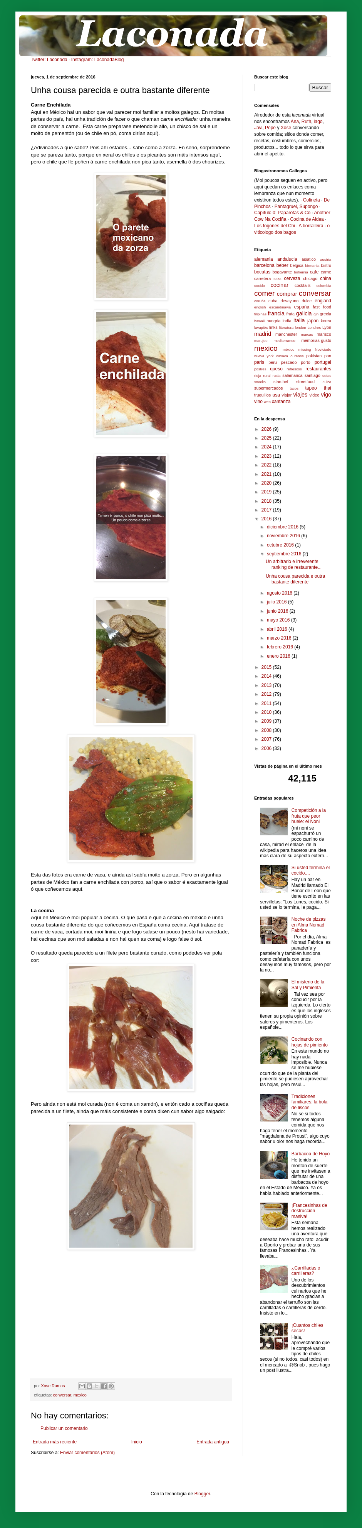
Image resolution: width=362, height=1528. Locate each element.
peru (272, 362)
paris (259, 362)
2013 (267, 685)
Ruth (306, 121)
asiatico (309, 259)
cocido (259, 285)
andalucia (287, 259)
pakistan (314, 355)
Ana (295, 121)
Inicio (136, 1442)
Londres (314, 327)
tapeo (311, 388)
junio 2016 (278, 611)
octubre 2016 (281, 545)
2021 (267, 474)
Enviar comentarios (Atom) (87, 1452)
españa (301, 307)
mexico (80, 1395)
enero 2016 (279, 656)
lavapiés (261, 327)
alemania (263, 259)
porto (305, 362)
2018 (267, 501)
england (323, 300)
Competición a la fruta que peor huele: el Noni (309, 816)
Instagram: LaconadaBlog (97, 59)
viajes (300, 395)
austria (325, 259)
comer (264, 293)
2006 (267, 748)
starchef (280, 381)
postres (260, 369)
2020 (267, 483)
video (315, 395)
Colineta (311, 200)
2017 (267, 510)
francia (276, 313)
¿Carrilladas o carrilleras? (306, 1270)
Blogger (202, 1493)
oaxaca (282, 356)
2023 (267, 456)
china (325, 278)
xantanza (281, 401)
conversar (62, 1395)
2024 (267, 447)
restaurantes (318, 369)
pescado (289, 362)
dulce (307, 300)
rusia (276, 375)
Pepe (270, 127)
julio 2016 (277, 602)
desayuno (290, 300)
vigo (326, 395)
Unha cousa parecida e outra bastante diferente (295, 578)
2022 (267, 465)
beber (282, 265)
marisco (324, 334)
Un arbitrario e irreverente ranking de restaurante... (294, 564)
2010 (267, 712)
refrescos (294, 369)
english (260, 307)
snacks (260, 382)
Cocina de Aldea (306, 219)
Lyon (326, 327)
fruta (290, 314)
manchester (286, 334)
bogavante (282, 272)
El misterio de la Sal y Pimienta (308, 984)
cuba (272, 300)
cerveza (292, 278)
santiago (312, 375)
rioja (257, 375)
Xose (286, 127)
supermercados (268, 388)
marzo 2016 (280, 638)
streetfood (305, 381)
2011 (267, 703)
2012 (267, 694)
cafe (314, 272)
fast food (322, 307)
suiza (327, 382)
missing (304, 349)
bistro (326, 265)
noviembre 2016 (284, 535)
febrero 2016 (280, 647)
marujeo (261, 340)
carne (326, 272)
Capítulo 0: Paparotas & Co (282, 212)
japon (312, 320)
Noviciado (323, 349)
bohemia (301, 272)
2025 (267, 438)
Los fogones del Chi (274, 225)
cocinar (279, 285)
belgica (296, 265)
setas (326, 375)
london (300, 327)
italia (299, 320)
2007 (267, 739)
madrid (262, 334)
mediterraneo (284, 340)
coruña (259, 301)
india (287, 320)
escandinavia (280, 307)
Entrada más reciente (55, 1442)
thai (327, 388)
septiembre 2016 (285, 554)
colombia (324, 285)
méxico (288, 349)
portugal (323, 362)
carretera (262, 278)
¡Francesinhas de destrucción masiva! (309, 1211)
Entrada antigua (212, 1442)
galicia (304, 313)
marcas (307, 334)
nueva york (264, 356)
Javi (258, 127)
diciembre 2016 (283, 527)
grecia (325, 314)
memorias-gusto (316, 340)
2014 (267, 676)
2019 (267, 492)
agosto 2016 (280, 593)
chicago (310, 278)
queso (276, 369)
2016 (267, 519)
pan (327, 355)
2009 (267, 721)
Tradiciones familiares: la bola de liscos (309, 1102)
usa (276, 395)
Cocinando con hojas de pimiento (310, 1041)
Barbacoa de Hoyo (311, 1153)
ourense (297, 356)
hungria (273, 320)
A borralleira (310, 225)
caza (277, 279)
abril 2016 (277, 629)
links (273, 327)
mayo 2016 (279, 620)
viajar (287, 395)
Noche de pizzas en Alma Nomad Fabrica (309, 924)
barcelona (264, 265)
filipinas (260, 314)
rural (266, 375)
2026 (267, 429)
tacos (294, 388)
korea (326, 320)
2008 (267, 730)
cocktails (302, 285)
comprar (287, 294)
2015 (267, 667)
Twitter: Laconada (49, 59)
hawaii (259, 321)
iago (318, 121)
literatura (286, 327)
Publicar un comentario (64, 1428)
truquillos (262, 395)
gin (315, 314)
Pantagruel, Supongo (296, 206)
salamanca (292, 375)
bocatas (262, 272)
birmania (312, 265)
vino (258, 401)
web (267, 402)
